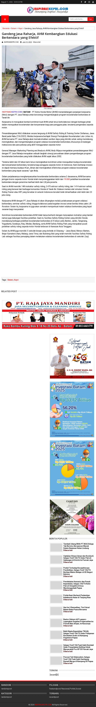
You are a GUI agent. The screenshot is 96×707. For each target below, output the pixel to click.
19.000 (67, 179)
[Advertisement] (48, 258)
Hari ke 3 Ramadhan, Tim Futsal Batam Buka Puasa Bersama (76, 609)
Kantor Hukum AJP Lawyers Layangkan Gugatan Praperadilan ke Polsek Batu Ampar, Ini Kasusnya (78, 622)
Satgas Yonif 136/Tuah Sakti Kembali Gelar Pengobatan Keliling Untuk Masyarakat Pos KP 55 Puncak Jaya (78, 648)
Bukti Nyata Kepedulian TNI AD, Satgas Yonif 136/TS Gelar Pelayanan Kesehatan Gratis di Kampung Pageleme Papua (78, 635)
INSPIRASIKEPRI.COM (43, 705)
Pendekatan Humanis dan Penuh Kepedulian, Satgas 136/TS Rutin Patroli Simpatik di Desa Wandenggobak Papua (76, 586)
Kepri (16, 280)
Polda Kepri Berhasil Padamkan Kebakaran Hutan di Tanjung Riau (77, 597)
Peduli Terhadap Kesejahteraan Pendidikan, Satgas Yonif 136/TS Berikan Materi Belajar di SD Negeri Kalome (78, 572)
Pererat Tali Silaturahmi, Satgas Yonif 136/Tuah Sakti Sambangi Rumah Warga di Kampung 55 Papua (78, 660)
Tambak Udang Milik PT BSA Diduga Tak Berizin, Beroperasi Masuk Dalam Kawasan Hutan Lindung (78, 547)
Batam (10, 280)
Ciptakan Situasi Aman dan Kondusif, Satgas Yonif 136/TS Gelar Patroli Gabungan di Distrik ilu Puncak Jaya (78, 559)
